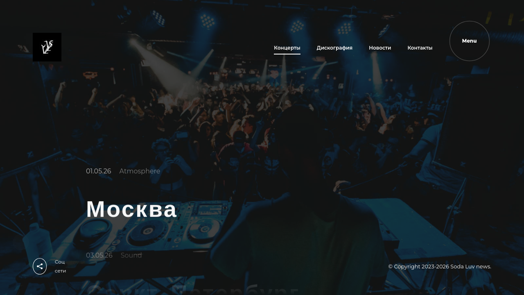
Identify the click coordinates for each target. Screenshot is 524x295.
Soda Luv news (470, 266)
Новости (380, 48)
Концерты (287, 48)
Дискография (334, 48)
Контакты (419, 48)
